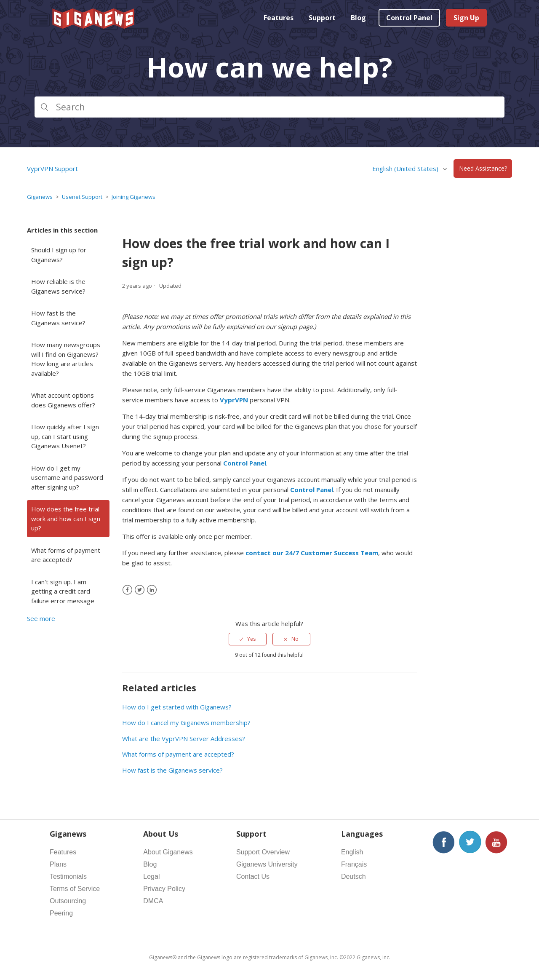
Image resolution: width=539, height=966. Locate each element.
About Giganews (167, 852)
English (352, 852)
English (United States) (406, 168)
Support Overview (263, 852)
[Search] (269, 107)
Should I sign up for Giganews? (58, 255)
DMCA (153, 900)
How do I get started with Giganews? (177, 707)
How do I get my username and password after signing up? (67, 477)
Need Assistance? (483, 169)
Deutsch (353, 876)
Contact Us (253, 876)
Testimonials (68, 876)
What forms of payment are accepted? (65, 555)
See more (41, 618)
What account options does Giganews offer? (63, 400)
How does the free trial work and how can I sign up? (65, 518)
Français (354, 864)
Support (322, 17)
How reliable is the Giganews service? (58, 286)
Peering (61, 913)
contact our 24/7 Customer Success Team (311, 553)
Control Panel (409, 17)
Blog (358, 17)
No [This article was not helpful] (295, 638)
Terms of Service (75, 888)
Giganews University (267, 864)
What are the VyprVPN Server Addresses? (183, 738)
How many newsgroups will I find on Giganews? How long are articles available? (65, 358)
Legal (151, 876)
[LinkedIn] (152, 590)
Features (279, 17)
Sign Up (466, 17)
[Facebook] (127, 590)
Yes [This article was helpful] (251, 638)
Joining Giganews (133, 197)
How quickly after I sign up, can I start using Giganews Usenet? (65, 436)
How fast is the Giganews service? (58, 318)
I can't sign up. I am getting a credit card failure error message (62, 591)
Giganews (40, 197)
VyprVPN (234, 400)
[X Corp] (139, 590)
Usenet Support (82, 197)
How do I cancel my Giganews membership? (186, 722)
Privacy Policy (164, 888)
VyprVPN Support (52, 168)
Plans (58, 864)
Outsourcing (68, 900)
